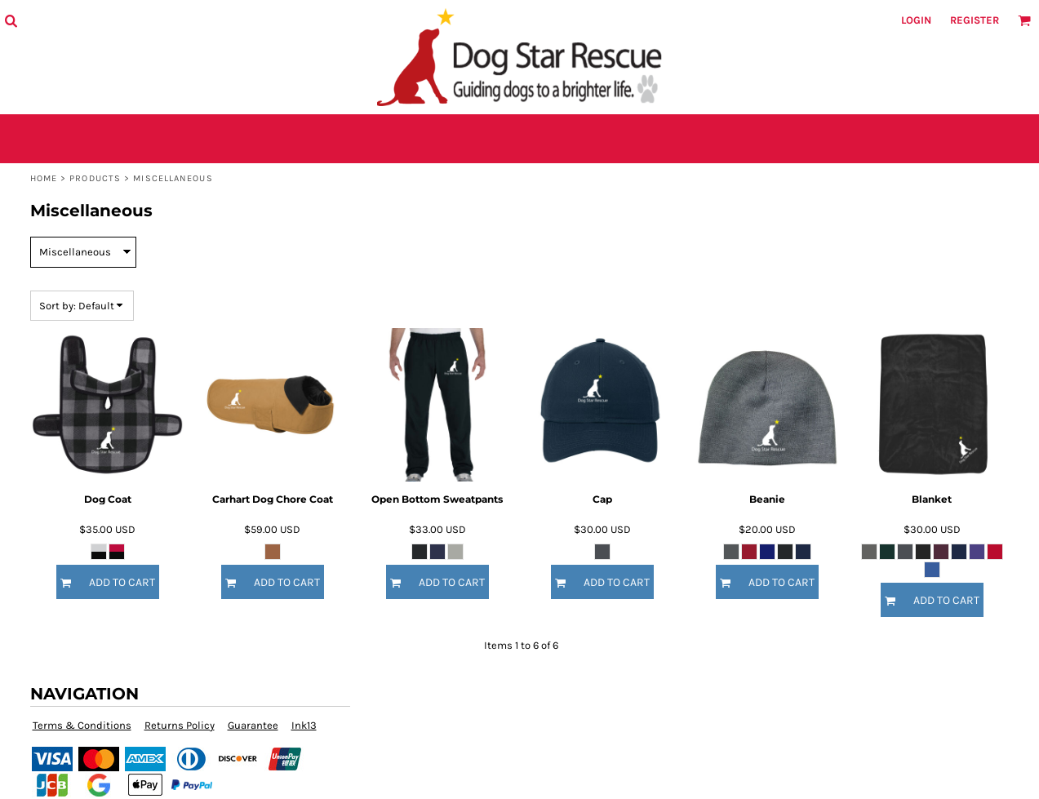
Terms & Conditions (82, 725)
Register (974, 20)
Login (916, 20)
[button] (10, 20)
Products (95, 178)
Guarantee (253, 725)
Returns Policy (179, 725)
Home (43, 178)
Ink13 (304, 725)
